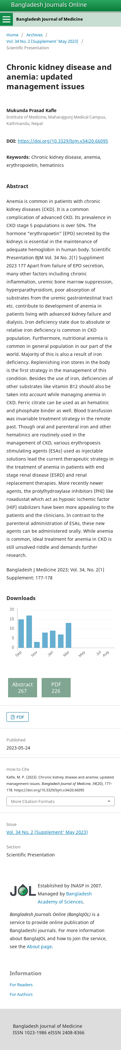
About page (39, 946)
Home (12, 35)
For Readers (21, 985)
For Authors (21, 994)
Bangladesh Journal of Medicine (49, 19)
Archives (34, 35)
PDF (19, 717)
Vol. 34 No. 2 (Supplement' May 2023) (42, 41)
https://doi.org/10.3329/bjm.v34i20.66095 (63, 141)
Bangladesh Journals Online (49, 4)
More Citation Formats (33, 801)
